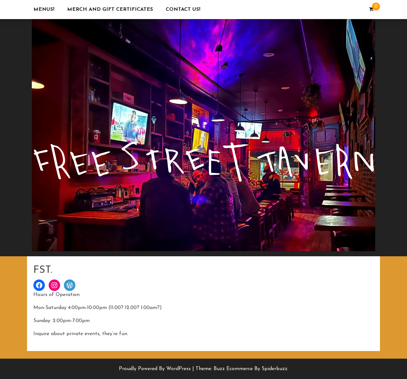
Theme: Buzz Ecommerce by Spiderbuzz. (242, 368)
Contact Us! (183, 9)
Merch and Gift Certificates (110, 9)
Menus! (43, 9)
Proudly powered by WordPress (155, 368)
